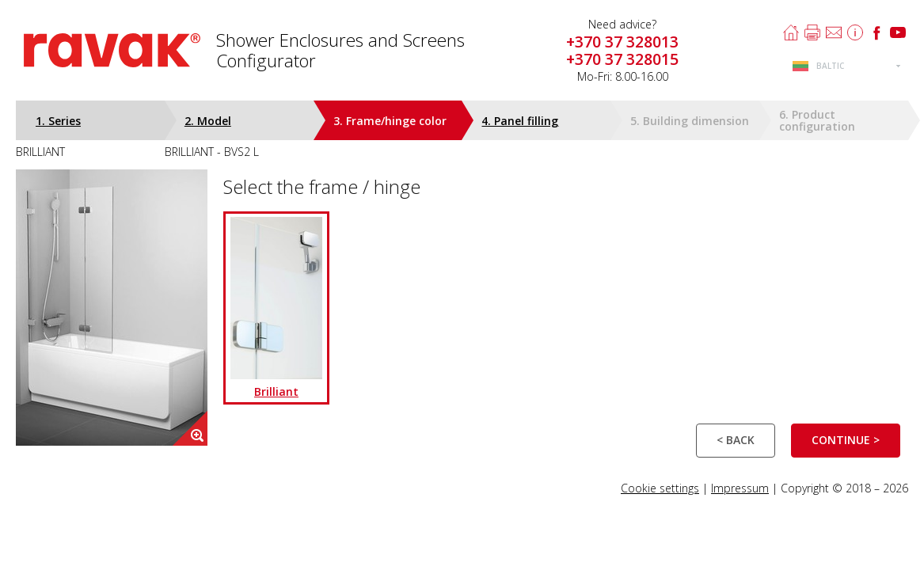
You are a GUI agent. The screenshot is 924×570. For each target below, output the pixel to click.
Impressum (740, 488)
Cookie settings (660, 488)
